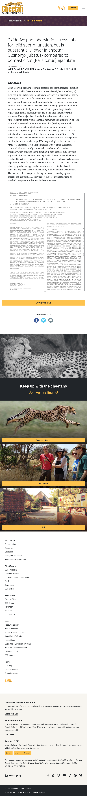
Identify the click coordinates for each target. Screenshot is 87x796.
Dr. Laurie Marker (12, 574)
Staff (7, 581)
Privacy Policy (11, 792)
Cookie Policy (24, 792)
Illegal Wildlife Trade (13, 636)
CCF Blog (8, 666)
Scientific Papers (34, 21)
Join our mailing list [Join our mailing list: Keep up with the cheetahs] (43, 392)
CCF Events (9, 603)
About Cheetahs (11, 629)
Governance (9, 585)
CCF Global (9, 589)
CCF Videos (10, 655)
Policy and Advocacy (13, 556)
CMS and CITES (11, 651)
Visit (44, 527)
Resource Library (15, 21)
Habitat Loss (10, 640)
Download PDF (43, 302)
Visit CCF (8, 611)
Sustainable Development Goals (18, 644)
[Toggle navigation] (83, 8)
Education (9, 552)
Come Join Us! (11, 714)
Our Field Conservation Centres (17, 577)
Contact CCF (10, 614)
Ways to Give (10, 599)
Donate (73, 8)
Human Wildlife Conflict (14, 632)
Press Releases (11, 673)
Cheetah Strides (11, 669)
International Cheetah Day (15, 559)
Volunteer (43, 484)
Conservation (10, 544)
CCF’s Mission (11, 570)
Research (9, 548)
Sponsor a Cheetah (22, 753)
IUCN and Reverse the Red (16, 648)
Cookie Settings (38, 792)
